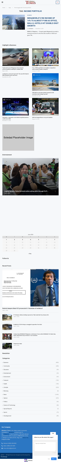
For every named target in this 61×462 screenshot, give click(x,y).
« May (29, 253)
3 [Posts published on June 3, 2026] (22, 239)
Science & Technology (31, 405)
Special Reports (31, 409)
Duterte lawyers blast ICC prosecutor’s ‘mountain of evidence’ (22, 308)
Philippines (6, 434)
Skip (49, 458)
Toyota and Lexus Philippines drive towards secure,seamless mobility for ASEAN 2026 (13, 68)
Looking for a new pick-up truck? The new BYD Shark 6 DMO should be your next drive (15, 74)
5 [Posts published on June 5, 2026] (38, 239)
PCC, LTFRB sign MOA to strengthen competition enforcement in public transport (43, 68)
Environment (31, 377)
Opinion (31, 398)
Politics (31, 401)
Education (31, 369)
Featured (31, 380)
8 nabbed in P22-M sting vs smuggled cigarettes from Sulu (28, 324)
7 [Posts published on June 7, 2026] (54, 239)
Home (3, 7)
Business (31, 362)
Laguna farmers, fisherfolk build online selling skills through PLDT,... (26, 191)
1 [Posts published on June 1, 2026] (6, 239)
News (31, 394)
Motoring (31, 391)
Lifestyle (31, 387)
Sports (31, 412)
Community (31, 366)
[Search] (57, 2)
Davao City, (25, 437)
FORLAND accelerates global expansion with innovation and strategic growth (43, 93)
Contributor (30, 28)
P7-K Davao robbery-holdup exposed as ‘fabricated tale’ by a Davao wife (31, 315)
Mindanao (11, 432)
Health (31, 384)
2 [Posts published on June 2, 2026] (14, 239)
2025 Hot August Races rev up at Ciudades (42, 117)
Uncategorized (31, 416)
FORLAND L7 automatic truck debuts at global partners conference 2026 (15, 118)
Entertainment (31, 373)
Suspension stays (18, 343)
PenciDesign (4, 456)
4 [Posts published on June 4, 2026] (30, 239)
